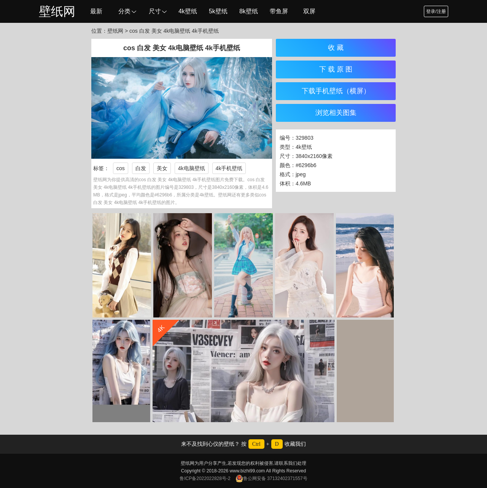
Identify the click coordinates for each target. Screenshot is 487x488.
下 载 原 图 (335, 69)
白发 (140, 168)
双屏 (309, 11)
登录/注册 (436, 11)
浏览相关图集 (335, 112)
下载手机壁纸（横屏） (336, 91)
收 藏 (336, 47)
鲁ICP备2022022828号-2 (205, 478)
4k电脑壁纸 (191, 168)
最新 (96, 11)
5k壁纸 (218, 11)
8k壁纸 (248, 11)
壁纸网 (57, 11)
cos (120, 168)
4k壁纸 (187, 11)
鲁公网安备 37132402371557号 (271, 478)
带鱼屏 (279, 11)
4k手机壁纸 (229, 168)
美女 (162, 168)
